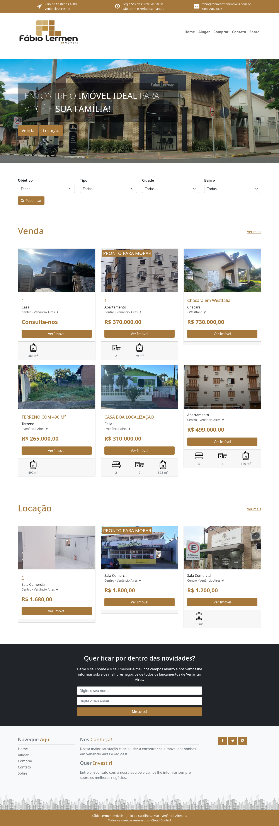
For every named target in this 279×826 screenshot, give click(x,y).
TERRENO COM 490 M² (44, 417)
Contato (239, 31)
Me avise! (139, 711)
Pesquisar (33, 200)
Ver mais (254, 231)
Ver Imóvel (56, 333)
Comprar (221, 31)
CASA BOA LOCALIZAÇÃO (129, 417)
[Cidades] (170, 189)
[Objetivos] (46, 189)
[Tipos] (108, 189)
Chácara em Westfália (208, 300)
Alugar (204, 31)
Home (189, 31)
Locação (51, 130)
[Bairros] (232, 189)
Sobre (254, 31)
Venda (28, 130)
